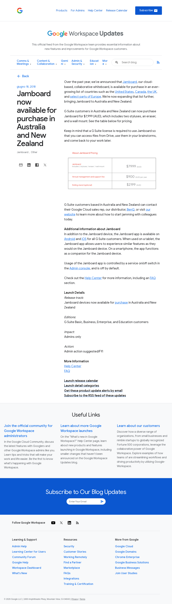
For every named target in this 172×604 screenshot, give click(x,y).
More (105, 62)
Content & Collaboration (47, 62)
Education (94, 62)
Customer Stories (75, 551)
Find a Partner (72, 562)
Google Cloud (124, 546)
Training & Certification (78, 584)
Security (69, 546)
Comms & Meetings (24, 62)
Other (34, 152)
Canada (140, 92)
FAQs (67, 573)
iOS (84, 239)
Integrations (71, 578)
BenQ (131, 209)
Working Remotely (75, 557)
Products (61, 10)
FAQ (153, 278)
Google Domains (125, 551)
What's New (19, 573)
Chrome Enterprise (127, 557)
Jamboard (23, 152)
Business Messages (127, 568)
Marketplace (72, 568)
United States (124, 92)
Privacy (75, 599)
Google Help (20, 562)
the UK (152, 92)
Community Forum (24, 557)
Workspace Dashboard (26, 568)
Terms (82, 599)
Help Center (95, 10)
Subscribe (148, 11)
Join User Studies (126, 573)
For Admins (78, 10)
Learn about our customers (138, 426)
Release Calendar (116, 10)
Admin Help (19, 546)
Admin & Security (78, 62)
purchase (121, 302)
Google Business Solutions (132, 562)
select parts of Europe (85, 97)
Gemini (64, 62)
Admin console (79, 268)
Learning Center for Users (29, 551)
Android (69, 239)
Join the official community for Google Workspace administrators (28, 431)
